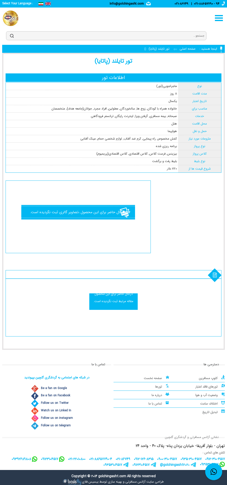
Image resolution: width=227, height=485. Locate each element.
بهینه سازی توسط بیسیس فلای (102, 481)
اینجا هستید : (207, 48)
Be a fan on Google (54, 388)
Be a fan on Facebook (55, 395)
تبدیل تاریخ (210, 412)
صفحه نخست (153, 378)
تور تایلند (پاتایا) (159, 48)
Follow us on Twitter (54, 403)
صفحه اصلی (187, 48)
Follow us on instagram (57, 418)
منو (219, 18)
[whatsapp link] (213, 471)
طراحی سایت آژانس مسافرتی (144, 481)
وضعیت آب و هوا (206, 395)
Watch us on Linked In (56, 410)
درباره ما (156, 395)
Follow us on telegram (56, 425)
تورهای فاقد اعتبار (206, 386)
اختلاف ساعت (209, 403)
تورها (158, 386)
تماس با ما (155, 403)
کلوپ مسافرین (208, 378)
